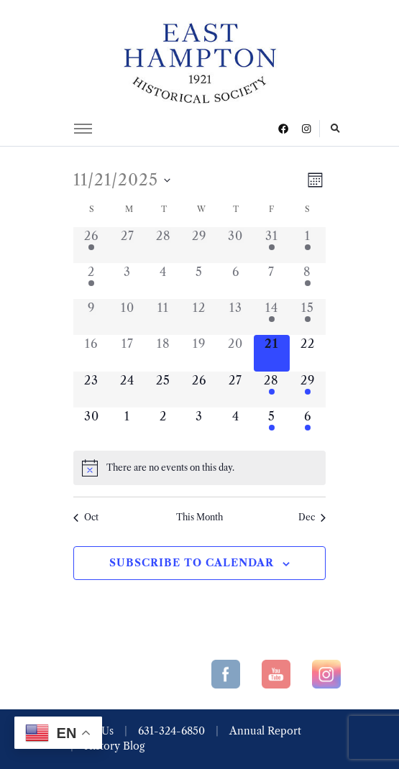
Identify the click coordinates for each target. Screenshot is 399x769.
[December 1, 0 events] (127, 425)
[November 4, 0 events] (163, 281)
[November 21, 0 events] (272, 353)
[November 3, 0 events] (127, 281)
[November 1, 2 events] (308, 245)
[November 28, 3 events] (272, 389)
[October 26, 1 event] (91, 245)
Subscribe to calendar (191, 562)
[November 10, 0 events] (127, 317)
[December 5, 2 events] (272, 425)
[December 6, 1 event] (308, 425)
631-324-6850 (171, 730)
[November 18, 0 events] (163, 353)
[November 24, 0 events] (127, 389)
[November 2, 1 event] (91, 281)
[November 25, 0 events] (163, 389)
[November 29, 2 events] (308, 389)
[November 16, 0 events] (91, 353)
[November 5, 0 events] (199, 281)
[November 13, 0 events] (236, 317)
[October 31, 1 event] (272, 245)
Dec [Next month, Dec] (312, 517)
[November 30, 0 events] (91, 425)
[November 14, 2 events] (272, 317)
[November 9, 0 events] (91, 317)
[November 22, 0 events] (308, 353)
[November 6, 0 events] (236, 281)
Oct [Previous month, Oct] (85, 517)
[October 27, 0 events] (127, 245)
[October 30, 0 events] (236, 245)
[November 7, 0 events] (272, 281)
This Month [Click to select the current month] (199, 517)
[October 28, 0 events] (163, 245)
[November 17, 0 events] (127, 353)
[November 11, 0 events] (163, 317)
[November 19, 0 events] (199, 353)
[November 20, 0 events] (236, 353)
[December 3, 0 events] (199, 425)
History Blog (114, 746)
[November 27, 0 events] (236, 389)
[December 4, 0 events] (236, 425)
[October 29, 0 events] (199, 245)
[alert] (199, 468)
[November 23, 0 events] (91, 389)
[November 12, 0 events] (199, 317)
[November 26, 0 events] (199, 389)
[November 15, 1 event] (308, 317)
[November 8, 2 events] (308, 281)
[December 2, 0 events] (163, 425)
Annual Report (265, 730)
